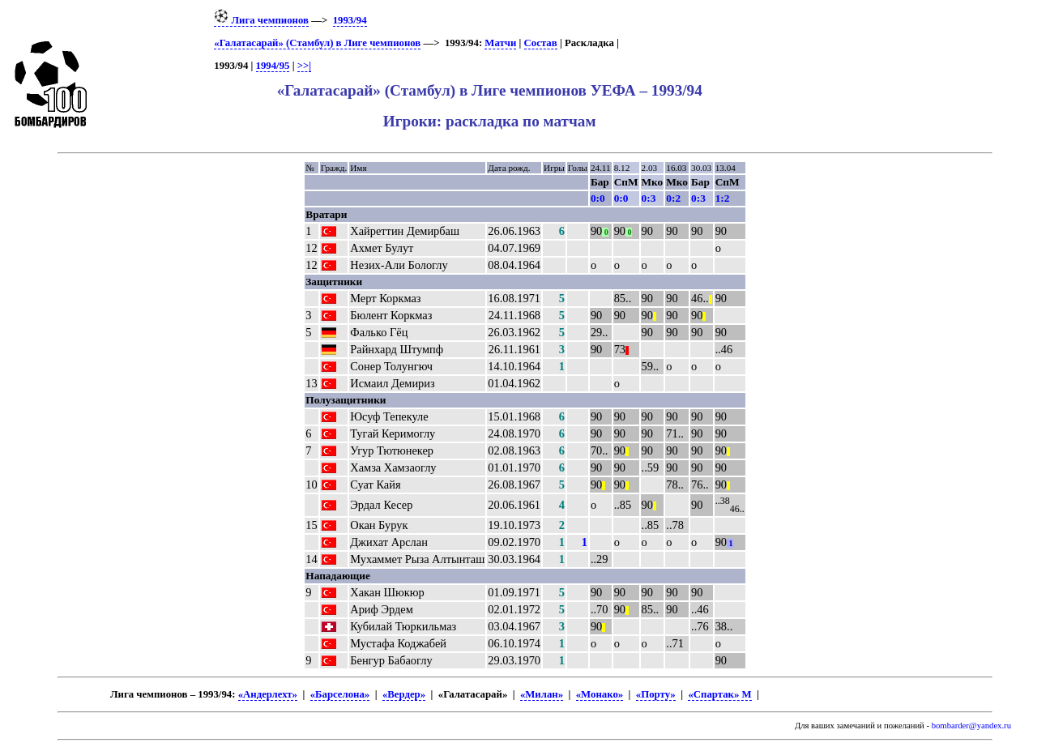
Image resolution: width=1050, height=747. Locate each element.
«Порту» (656, 694)
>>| (304, 65)
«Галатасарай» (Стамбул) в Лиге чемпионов (317, 43)
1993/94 (350, 20)
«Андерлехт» (267, 694)
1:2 (722, 198)
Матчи (500, 43)
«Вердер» (403, 694)
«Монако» (599, 694)
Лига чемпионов (261, 20)
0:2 (673, 198)
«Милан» (541, 694)
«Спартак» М (719, 694)
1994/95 (273, 65)
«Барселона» (340, 694)
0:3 (649, 198)
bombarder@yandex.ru (971, 725)
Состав (540, 43)
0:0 (598, 198)
